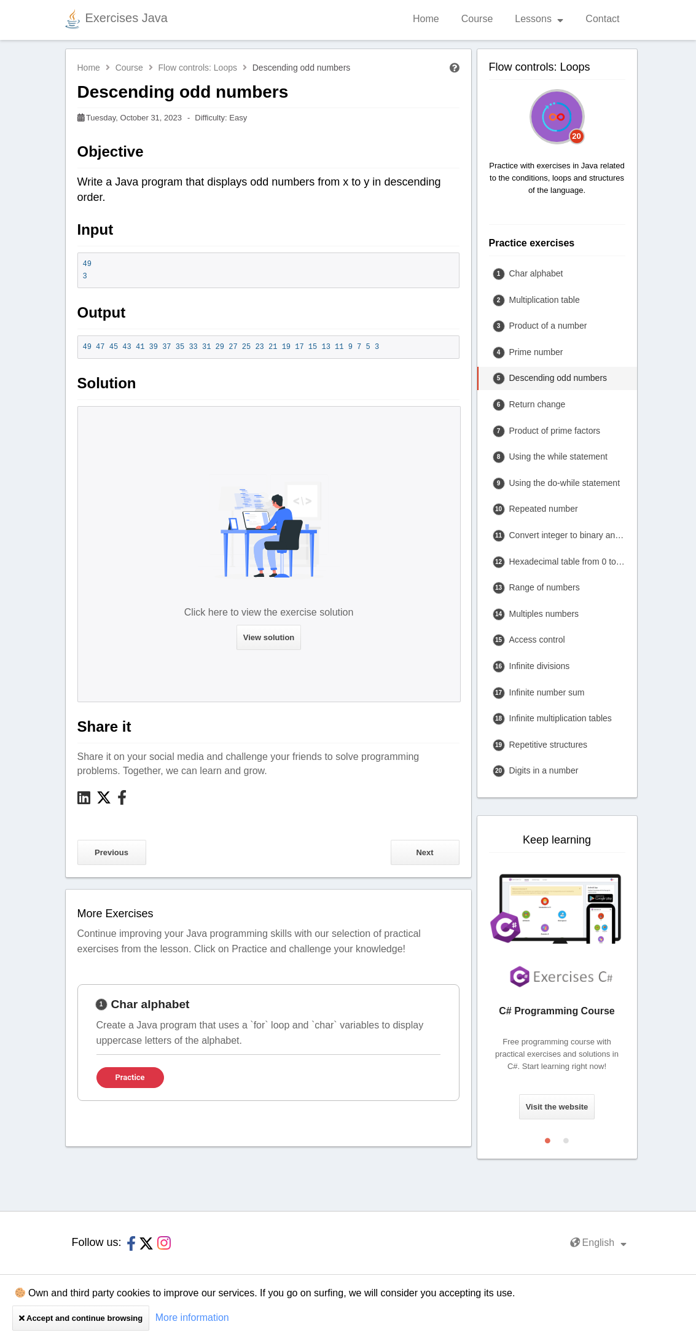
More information (192, 1317)
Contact (602, 19)
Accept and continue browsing (81, 1318)
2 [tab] (566, 1138)
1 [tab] (548, 1138)
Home (426, 19)
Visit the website (557, 1106)
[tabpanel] (268, 1042)
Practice (130, 1077)
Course (477, 19)
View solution (269, 637)
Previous (111, 852)
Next (424, 852)
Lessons (539, 19)
